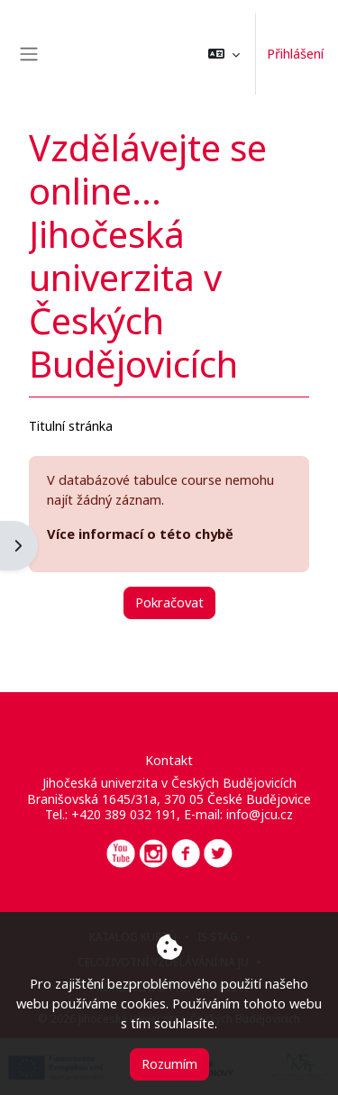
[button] (223, 54)
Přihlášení (295, 53)
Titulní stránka (71, 425)
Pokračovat (169, 602)
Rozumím (169, 1063)
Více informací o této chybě (140, 534)
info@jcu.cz (259, 814)
